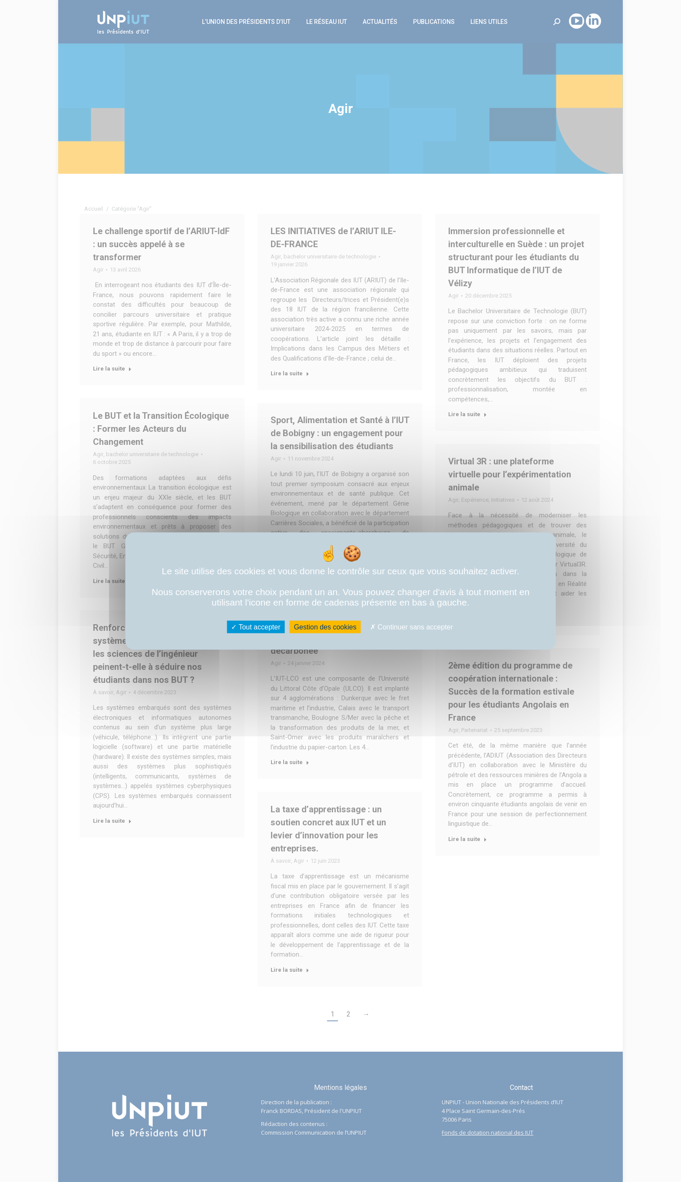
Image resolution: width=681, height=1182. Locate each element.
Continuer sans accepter (411, 627)
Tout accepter (255, 627)
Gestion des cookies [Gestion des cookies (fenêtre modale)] (325, 627)
